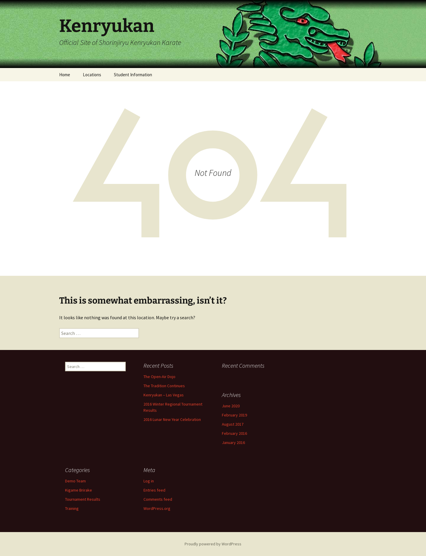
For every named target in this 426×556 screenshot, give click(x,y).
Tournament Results (82, 499)
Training (72, 508)
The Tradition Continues (164, 385)
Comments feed (157, 499)
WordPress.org (156, 508)
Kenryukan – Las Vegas (163, 395)
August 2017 (232, 424)
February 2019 (234, 415)
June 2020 (231, 406)
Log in (148, 481)
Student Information (133, 74)
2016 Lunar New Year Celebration (172, 419)
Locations (92, 74)
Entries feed (154, 490)
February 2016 (234, 433)
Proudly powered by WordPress (213, 544)
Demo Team (75, 481)
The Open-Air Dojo (159, 376)
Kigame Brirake (78, 490)
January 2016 (233, 442)
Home (64, 74)
